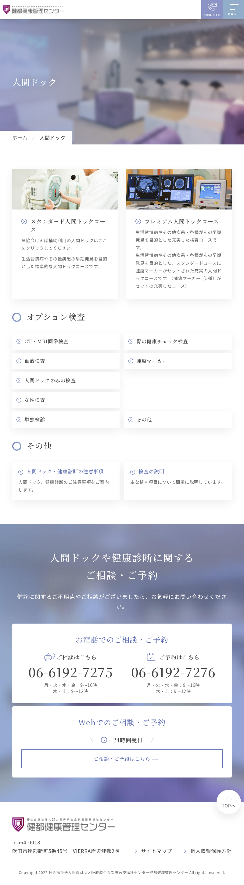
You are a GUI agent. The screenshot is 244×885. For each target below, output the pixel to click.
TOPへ (228, 806)
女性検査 (34, 399)
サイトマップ (156, 850)
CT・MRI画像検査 (46, 341)
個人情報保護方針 (211, 850)
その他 (144, 419)
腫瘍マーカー (151, 360)
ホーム (19, 137)
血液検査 (34, 360)
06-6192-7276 (173, 672)
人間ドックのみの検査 (50, 380)
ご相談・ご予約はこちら (122, 758)
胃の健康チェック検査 (162, 341)
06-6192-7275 (70, 672)
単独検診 (34, 419)
